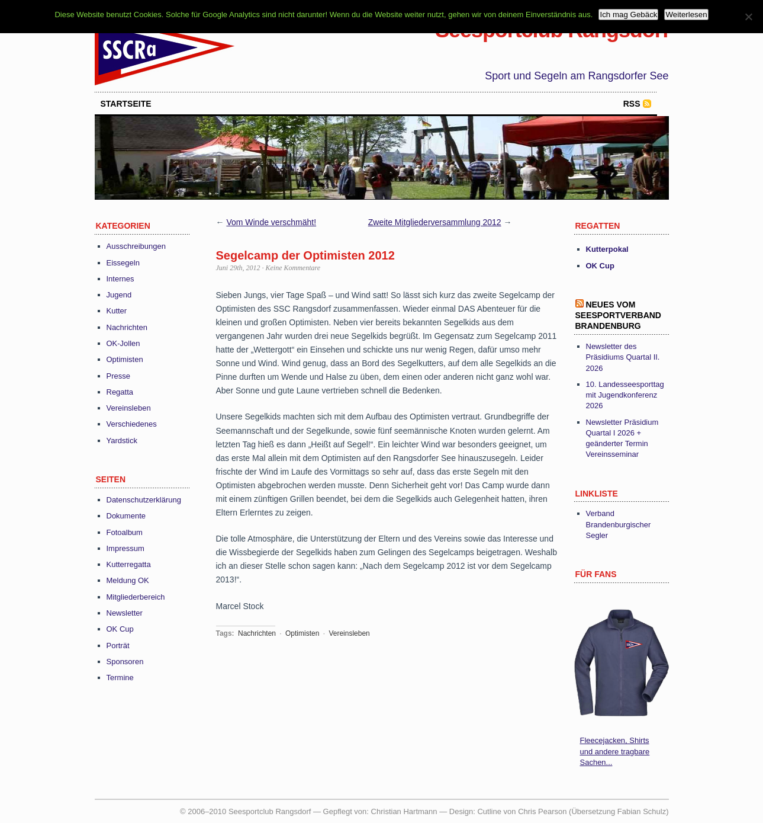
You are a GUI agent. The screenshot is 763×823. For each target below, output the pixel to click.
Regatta (120, 392)
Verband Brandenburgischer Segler (618, 524)
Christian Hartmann (404, 811)
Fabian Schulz (641, 811)
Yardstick (122, 440)
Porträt (118, 645)
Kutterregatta (129, 564)
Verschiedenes (132, 423)
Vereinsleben (129, 408)
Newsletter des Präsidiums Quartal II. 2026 (623, 357)
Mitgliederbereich (136, 597)
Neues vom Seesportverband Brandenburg (618, 315)
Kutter (117, 310)
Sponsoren (125, 661)
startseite (126, 103)
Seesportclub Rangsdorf (551, 30)
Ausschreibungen (136, 246)
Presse (118, 376)
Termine (120, 677)
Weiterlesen (686, 14)
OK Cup (120, 629)
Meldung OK (128, 580)
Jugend (119, 294)
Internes (120, 278)
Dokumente (126, 515)
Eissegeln (123, 262)
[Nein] (748, 17)
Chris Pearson (542, 811)
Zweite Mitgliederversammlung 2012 (434, 222)
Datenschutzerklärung (144, 499)
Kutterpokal (607, 249)
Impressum (125, 548)
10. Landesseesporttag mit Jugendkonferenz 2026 (625, 395)
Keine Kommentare (293, 268)
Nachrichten (127, 327)
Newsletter (125, 613)
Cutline (489, 811)
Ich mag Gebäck (628, 14)
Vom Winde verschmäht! (271, 222)
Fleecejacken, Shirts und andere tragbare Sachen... (615, 751)
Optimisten (125, 359)
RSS (631, 103)
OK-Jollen (123, 343)
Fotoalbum (125, 532)
